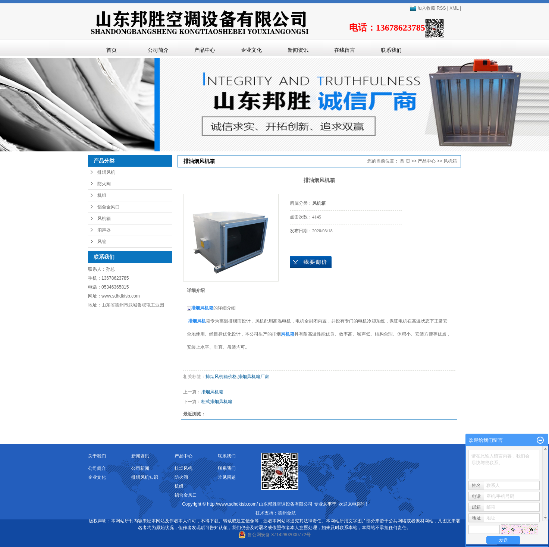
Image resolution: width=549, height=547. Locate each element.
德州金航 (287, 513)
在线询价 (311, 262)
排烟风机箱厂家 (253, 376)
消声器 (104, 230)
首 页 (405, 161)
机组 (101, 195)
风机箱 (104, 218)
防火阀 (104, 183)
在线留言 (344, 50)
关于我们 (97, 456)
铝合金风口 (108, 207)
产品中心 (204, 50)
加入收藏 (422, 8)
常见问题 (227, 477)
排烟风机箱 (212, 391)
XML (453, 8)
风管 (101, 241)
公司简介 (158, 50)
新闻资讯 (298, 50)
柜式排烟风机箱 (216, 401)
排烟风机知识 (144, 477)
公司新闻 (140, 468)
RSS (441, 8)
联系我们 (391, 50)
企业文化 (251, 50)
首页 (111, 50)
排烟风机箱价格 (221, 376)
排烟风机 (106, 172)
